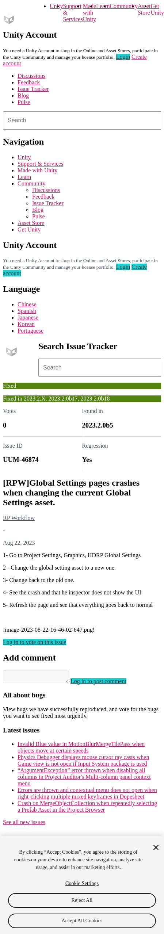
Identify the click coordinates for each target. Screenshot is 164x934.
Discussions (31, 76)
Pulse (24, 102)
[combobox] (82, 120)
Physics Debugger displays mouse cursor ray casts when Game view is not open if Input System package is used (83, 762)
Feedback (29, 82)
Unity (56, 6)
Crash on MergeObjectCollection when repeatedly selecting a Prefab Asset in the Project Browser (87, 808)
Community (123, 6)
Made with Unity (89, 12)
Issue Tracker (33, 89)
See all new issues (24, 824)
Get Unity (157, 9)
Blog (23, 95)
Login (123, 57)
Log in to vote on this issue (34, 642)
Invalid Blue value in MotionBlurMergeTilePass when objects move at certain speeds (81, 749)
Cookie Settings (82, 883)
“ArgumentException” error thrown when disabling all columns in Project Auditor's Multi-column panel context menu (84, 779)
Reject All (82, 900)
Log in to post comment (106, 683)
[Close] (156, 847)
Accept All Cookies (81, 920)
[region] (82, 885)
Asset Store (31, 223)
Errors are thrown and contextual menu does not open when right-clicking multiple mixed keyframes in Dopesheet (87, 795)
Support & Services (40, 164)
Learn (103, 6)
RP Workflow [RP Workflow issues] (19, 518)
